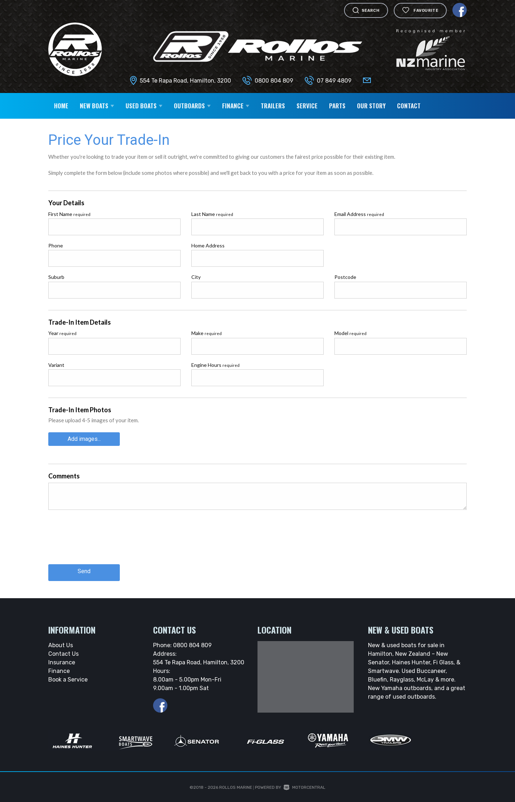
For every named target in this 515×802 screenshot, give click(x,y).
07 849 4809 (334, 80)
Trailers (273, 105)
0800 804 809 (274, 80)
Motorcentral (304, 784)
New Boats (97, 105)
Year (62, 333)
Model (350, 333)
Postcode (345, 277)
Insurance (61, 659)
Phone (55, 245)
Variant (56, 365)
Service (307, 105)
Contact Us (63, 650)
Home (61, 105)
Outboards (192, 105)
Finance (235, 105)
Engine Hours (215, 365)
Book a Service (68, 676)
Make (206, 333)
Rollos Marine (235, 784)
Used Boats (144, 105)
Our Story (371, 105)
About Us (60, 642)
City (196, 277)
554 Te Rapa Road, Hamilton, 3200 (185, 80)
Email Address (359, 214)
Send (84, 569)
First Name (69, 214)
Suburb (56, 277)
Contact (409, 105)
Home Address (208, 245)
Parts (337, 105)
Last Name (212, 214)
